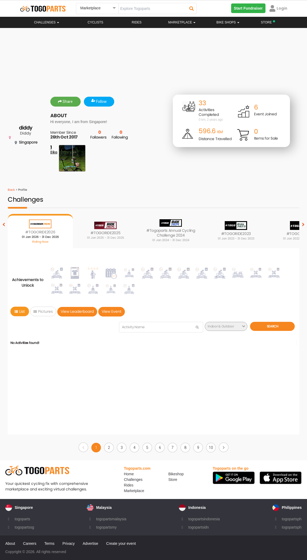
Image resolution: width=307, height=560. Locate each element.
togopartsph (291, 519)
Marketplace (134, 491)
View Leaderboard (77, 311)
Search (272, 326)
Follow (99, 101)
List (20, 311)
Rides (137, 22)
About (10, 543)
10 (211, 447)
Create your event (121, 543)
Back (11, 190)
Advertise (90, 543)
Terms (49, 543)
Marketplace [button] (182, 22)
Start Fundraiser (248, 8)
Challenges (46, 22)
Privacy (69, 543)
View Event (111, 311)
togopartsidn (198, 527)
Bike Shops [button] (227, 22)
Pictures (43, 311)
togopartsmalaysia (111, 519)
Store (172, 479)
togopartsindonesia (204, 519)
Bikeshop (176, 474)
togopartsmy (106, 527)
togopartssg (24, 527)
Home (129, 474)
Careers (29, 543)
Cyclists (95, 22)
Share (65, 101)
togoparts (22, 519)
